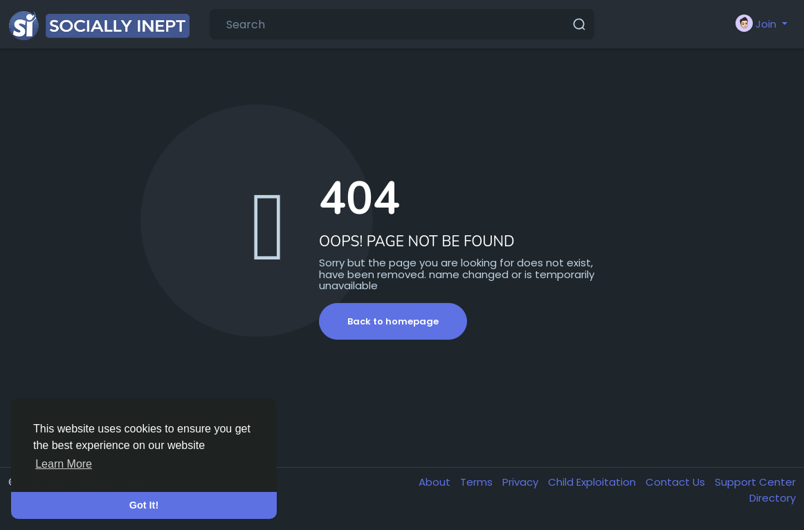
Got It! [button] (143, 505)
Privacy (521, 482)
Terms (477, 482)
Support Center (755, 482)
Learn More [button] (63, 464)
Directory (772, 498)
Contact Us (677, 482)
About (436, 482)
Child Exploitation (593, 482)
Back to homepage (393, 321)
